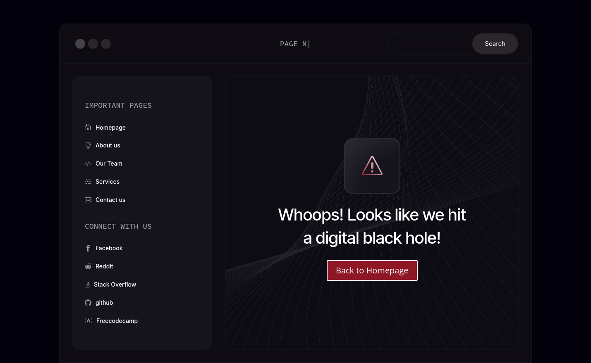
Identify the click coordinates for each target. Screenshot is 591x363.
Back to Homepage (372, 270)
